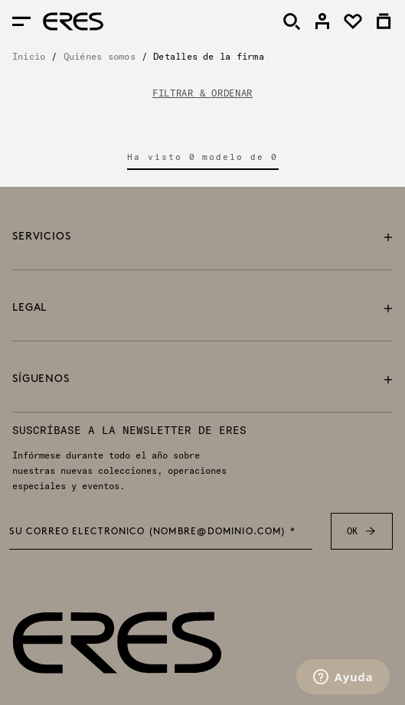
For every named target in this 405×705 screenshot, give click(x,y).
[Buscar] (292, 21)
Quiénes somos (100, 56)
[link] (322, 21)
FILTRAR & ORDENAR (202, 93)
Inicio (28, 56)
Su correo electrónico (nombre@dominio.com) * (152, 532)
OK (362, 531)
